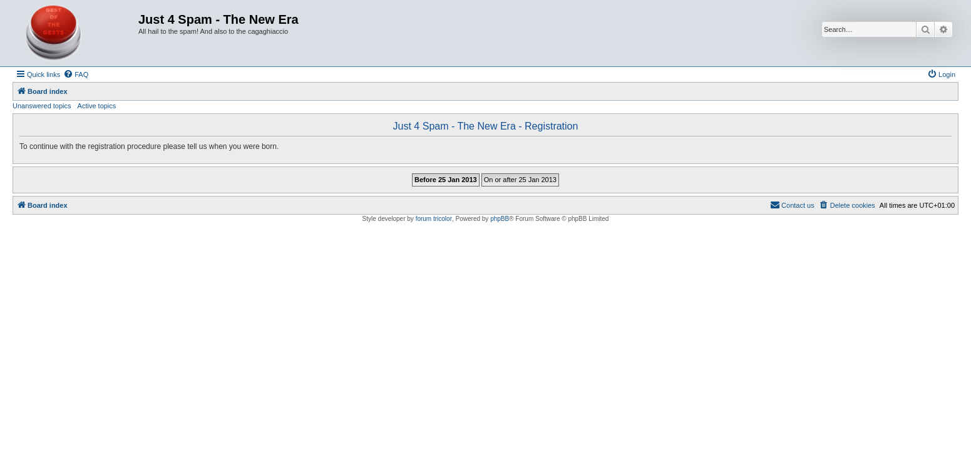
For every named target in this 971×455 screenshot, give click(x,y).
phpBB (499, 218)
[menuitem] (75, 74)
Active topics (97, 106)
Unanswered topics (42, 106)
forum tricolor (434, 218)
